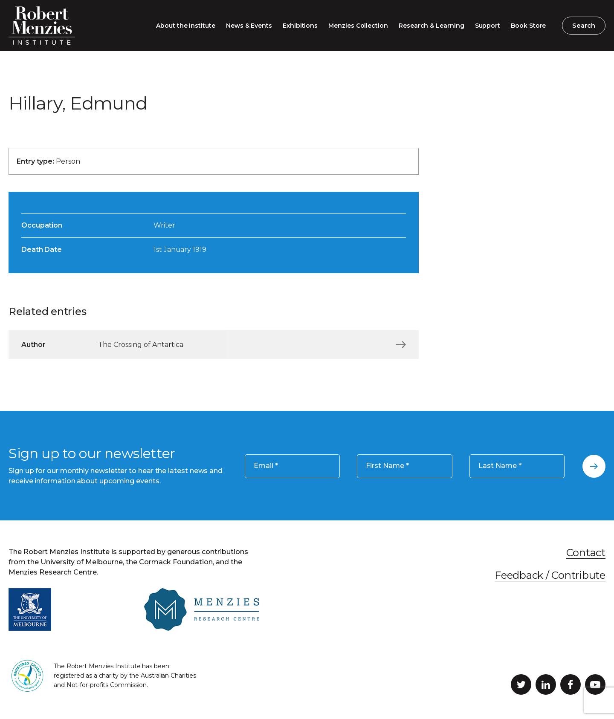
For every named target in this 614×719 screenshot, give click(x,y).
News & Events (249, 25)
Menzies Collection (358, 25)
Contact (585, 552)
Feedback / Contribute (550, 575)
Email (266, 466)
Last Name (499, 466)
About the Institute (185, 25)
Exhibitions (300, 25)
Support (488, 25)
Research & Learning (431, 25)
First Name (387, 466)
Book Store (528, 25)
